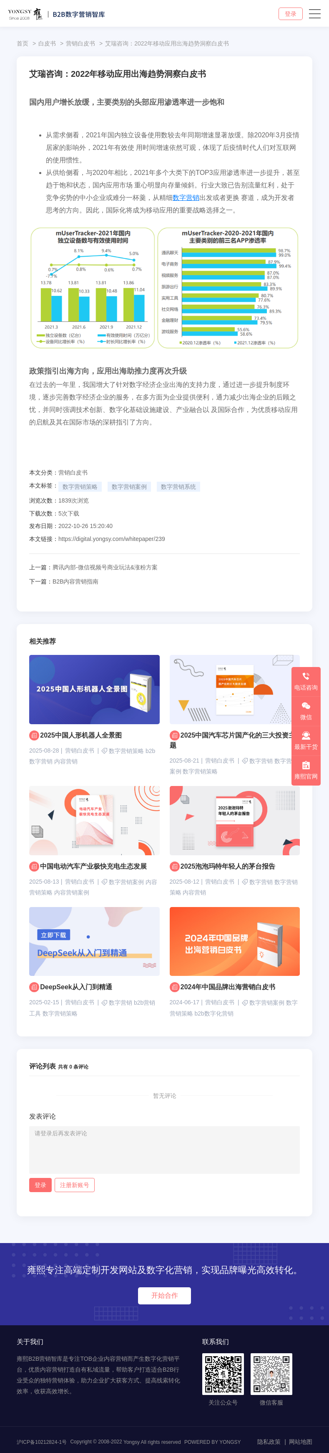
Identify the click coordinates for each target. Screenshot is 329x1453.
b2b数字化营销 (213, 1013)
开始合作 (164, 1295)
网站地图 (300, 1441)
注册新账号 (74, 1185)
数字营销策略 (80, 486)
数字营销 (186, 197)
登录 (290, 13)
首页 (22, 43)
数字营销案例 (129, 486)
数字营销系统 (178, 486)
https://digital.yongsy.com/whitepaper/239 (111, 539)
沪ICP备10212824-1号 (42, 1442)
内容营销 (66, 761)
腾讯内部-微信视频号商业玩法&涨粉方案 (93, 567)
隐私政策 (269, 1441)
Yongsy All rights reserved (152, 1442)
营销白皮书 (80, 43)
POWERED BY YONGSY (212, 1442)
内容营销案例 (71, 892)
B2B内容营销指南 (63, 581)
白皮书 (47, 43)
